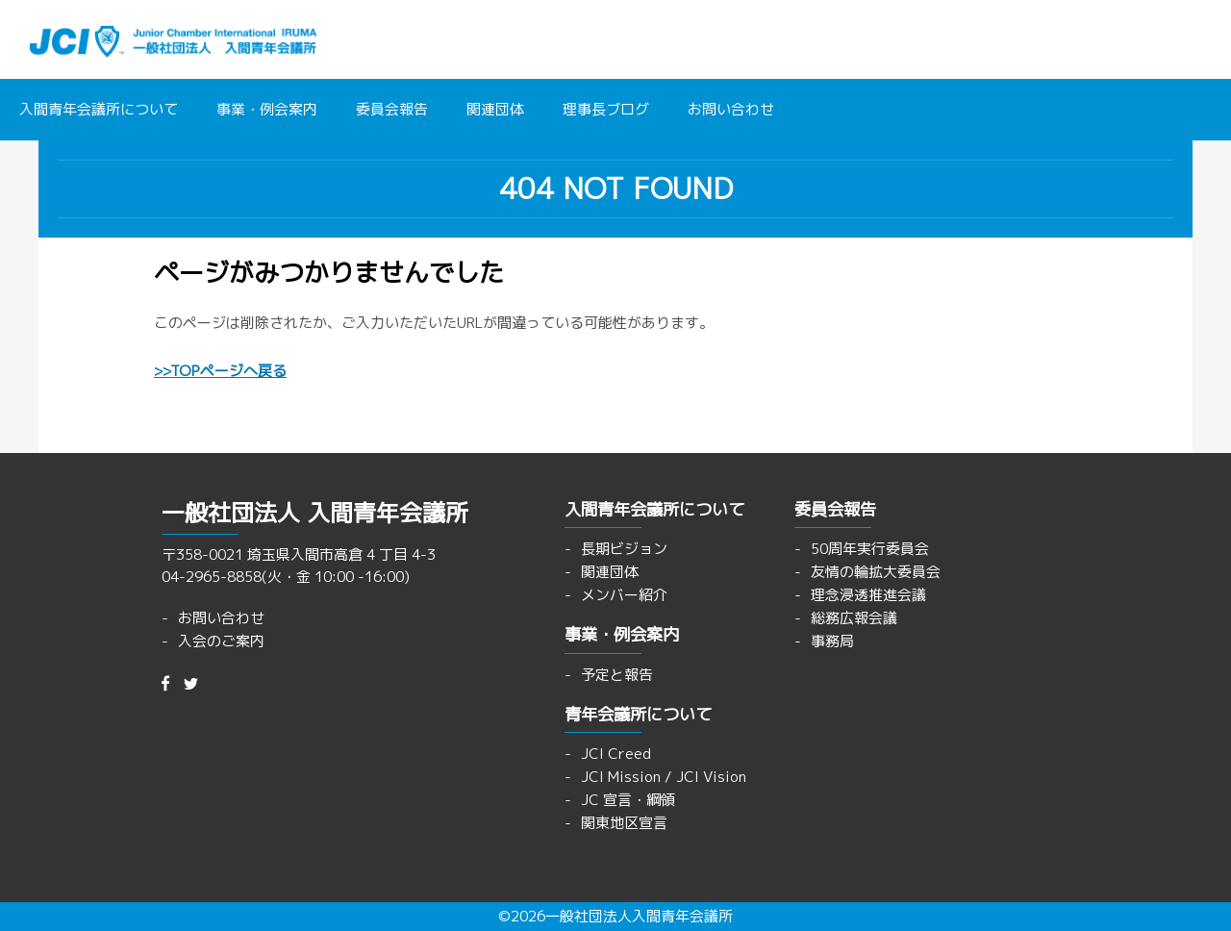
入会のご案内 (221, 641)
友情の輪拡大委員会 (876, 572)
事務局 (832, 641)
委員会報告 (392, 109)
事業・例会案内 (266, 109)
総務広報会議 (854, 618)
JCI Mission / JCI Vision (663, 777)
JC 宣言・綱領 (628, 800)
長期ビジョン (624, 549)
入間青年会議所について (98, 109)
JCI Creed (616, 753)
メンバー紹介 (624, 595)
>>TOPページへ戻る (220, 371)
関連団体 (495, 109)
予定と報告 (617, 675)
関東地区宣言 (624, 823)
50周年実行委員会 (870, 549)
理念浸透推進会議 (868, 595)
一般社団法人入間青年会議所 (639, 916)
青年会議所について (638, 714)
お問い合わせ (731, 109)
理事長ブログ (606, 109)
